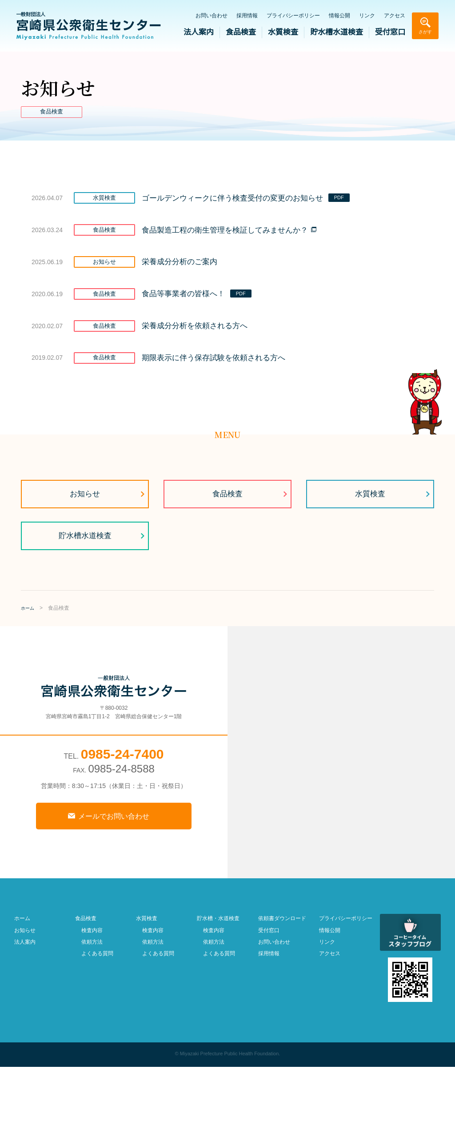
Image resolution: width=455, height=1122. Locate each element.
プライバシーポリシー (293, 15)
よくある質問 (97, 1008)
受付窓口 (390, 32)
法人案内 (199, 32)
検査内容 (92, 985)
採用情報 (247, 15)
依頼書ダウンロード (282, 973)
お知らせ (85, 547)
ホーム (22, 973)
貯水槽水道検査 (336, 32)
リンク (367, 15)
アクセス (394, 15)
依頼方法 (92, 997)
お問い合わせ (212, 15)
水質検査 (283, 32)
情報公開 (339, 15)
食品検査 (241, 32)
